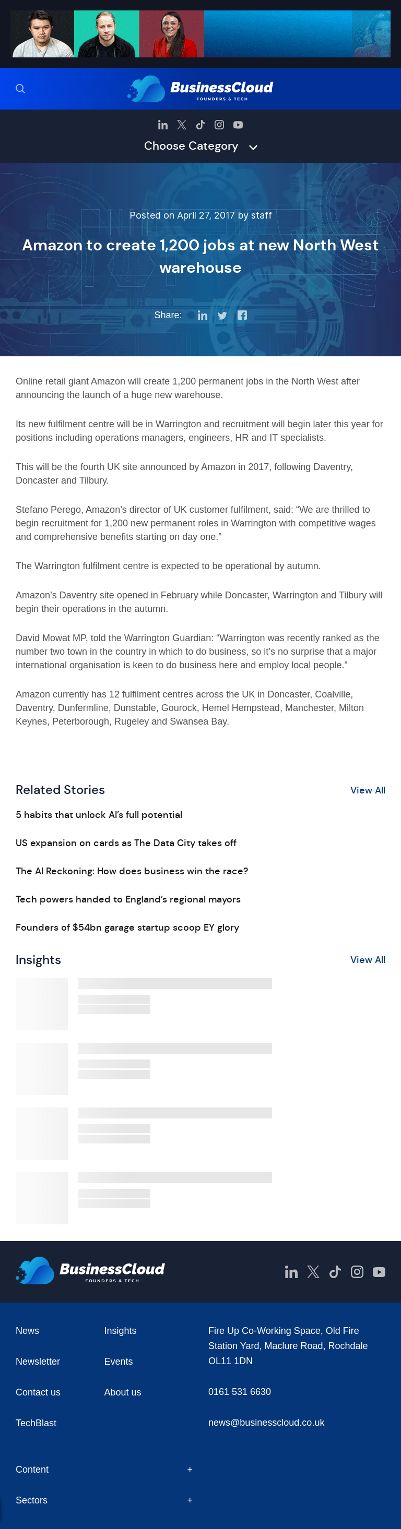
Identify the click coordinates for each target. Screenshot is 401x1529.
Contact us (38, 1392)
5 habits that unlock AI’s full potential (99, 815)
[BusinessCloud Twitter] (181, 124)
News (27, 1331)
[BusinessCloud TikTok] (200, 124)
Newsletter (38, 1361)
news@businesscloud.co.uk (266, 1422)
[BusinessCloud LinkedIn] (163, 124)
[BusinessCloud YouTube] (238, 124)
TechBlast (36, 1423)
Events (118, 1361)
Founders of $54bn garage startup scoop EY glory (127, 927)
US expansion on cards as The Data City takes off (126, 843)
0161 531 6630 (239, 1392)
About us (122, 1392)
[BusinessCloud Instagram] (219, 124)
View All (367, 790)
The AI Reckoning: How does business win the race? (132, 871)
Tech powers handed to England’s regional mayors (128, 899)
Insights (120, 1331)
